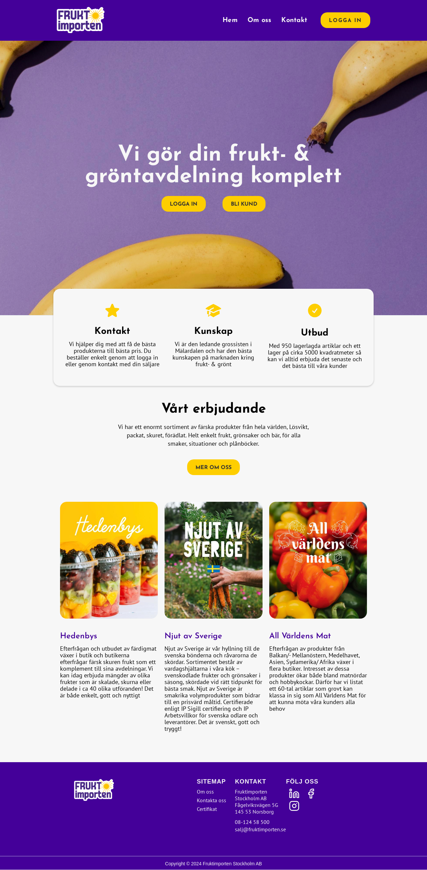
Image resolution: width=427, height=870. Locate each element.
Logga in (345, 20)
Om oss (260, 20)
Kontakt (294, 20)
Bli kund (244, 204)
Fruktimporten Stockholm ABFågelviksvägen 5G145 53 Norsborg (256, 801)
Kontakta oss (211, 800)
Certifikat (207, 809)
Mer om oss (213, 467)
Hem (230, 20)
